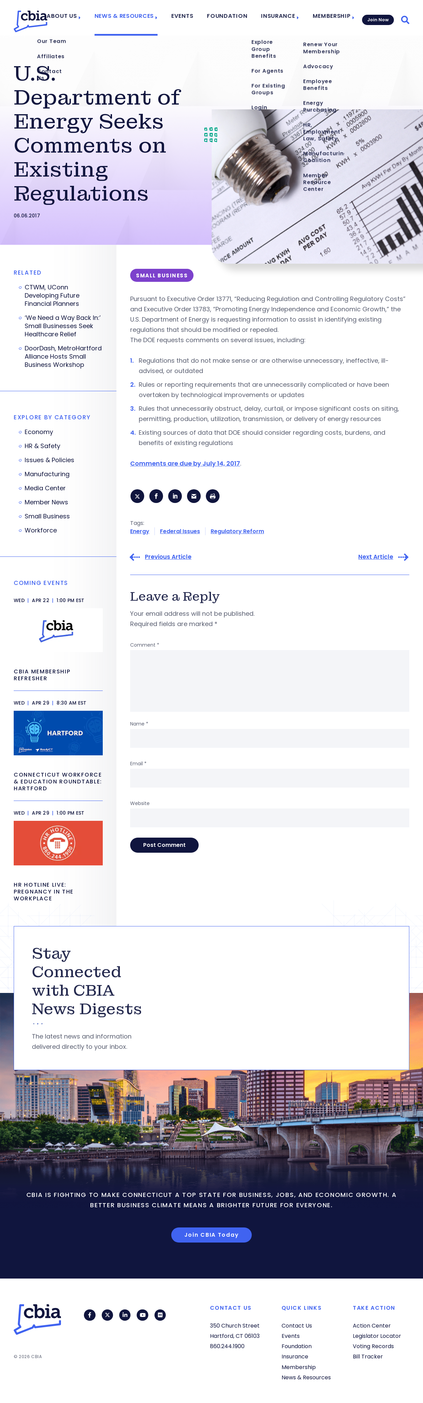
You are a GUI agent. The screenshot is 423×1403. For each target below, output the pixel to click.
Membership (328, 17)
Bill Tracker (368, 1356)
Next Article (375, 558)
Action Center (372, 1326)
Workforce (41, 530)
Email (138, 764)
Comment (144, 646)
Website (140, 804)
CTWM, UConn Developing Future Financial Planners (52, 295)
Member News (46, 502)
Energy (139, 532)
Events (190, 17)
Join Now (377, 17)
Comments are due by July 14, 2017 (185, 463)
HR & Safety (42, 446)
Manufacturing (47, 474)
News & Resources (135, 17)
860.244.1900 (227, 1346)
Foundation (231, 17)
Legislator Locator (377, 1336)
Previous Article (168, 558)
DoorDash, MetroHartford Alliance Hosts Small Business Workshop (63, 356)
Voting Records (373, 1346)
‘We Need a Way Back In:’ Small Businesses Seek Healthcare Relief (63, 326)
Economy (39, 432)
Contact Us (297, 1326)
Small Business (47, 516)
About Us (77, 17)
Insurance (277, 17)
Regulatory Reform (237, 532)
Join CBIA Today (211, 1235)
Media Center (45, 488)
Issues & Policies (49, 460)
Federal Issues (180, 532)
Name (139, 724)
